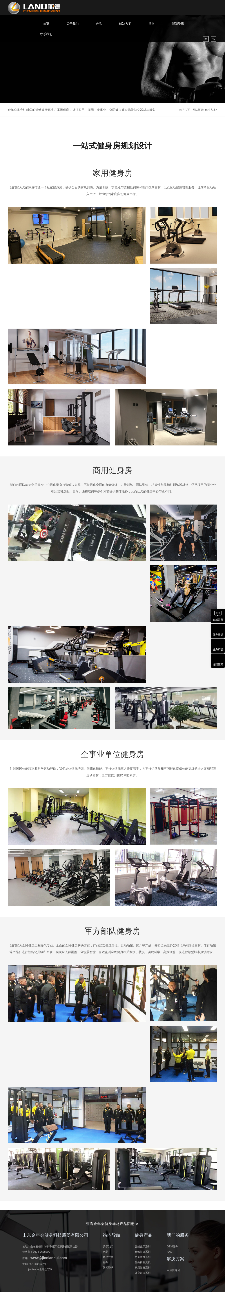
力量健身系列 (143, 1257)
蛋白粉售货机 (143, 1262)
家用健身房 (173, 1270)
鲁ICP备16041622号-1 (35, 1264)
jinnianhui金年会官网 (40, 1269)
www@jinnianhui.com (48, 1258)
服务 (152, 23)
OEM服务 (172, 1246)
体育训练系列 (143, 1272)
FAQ (169, 1251)
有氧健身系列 (143, 1251)
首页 (46, 23)
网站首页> (198, 109)
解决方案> (211, 109)
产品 (99, 23)
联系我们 (46, 34)
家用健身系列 (143, 1267)
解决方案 (125, 23)
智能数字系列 (143, 1246)
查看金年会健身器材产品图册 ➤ (112, 1224)
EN (213, 39)
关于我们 (72, 23)
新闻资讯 (178, 23)
